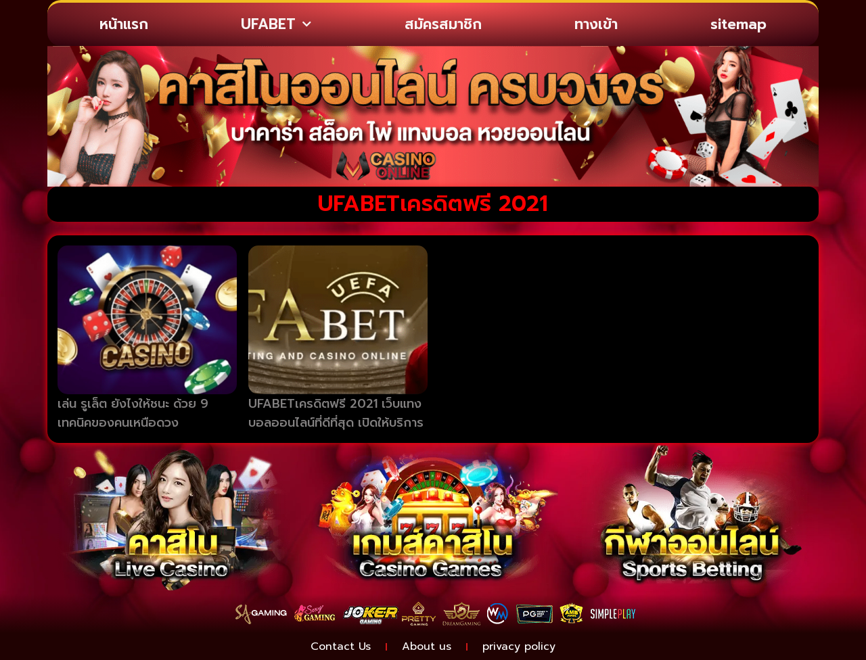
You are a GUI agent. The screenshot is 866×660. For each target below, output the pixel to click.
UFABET (276, 25)
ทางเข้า (596, 24)
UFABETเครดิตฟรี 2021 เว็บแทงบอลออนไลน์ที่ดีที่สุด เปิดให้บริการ (336, 413)
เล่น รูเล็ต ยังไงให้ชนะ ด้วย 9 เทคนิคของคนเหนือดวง (133, 413)
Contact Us (341, 646)
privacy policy (518, 646)
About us (426, 646)
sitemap (738, 24)
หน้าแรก (123, 24)
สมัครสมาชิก (443, 24)
